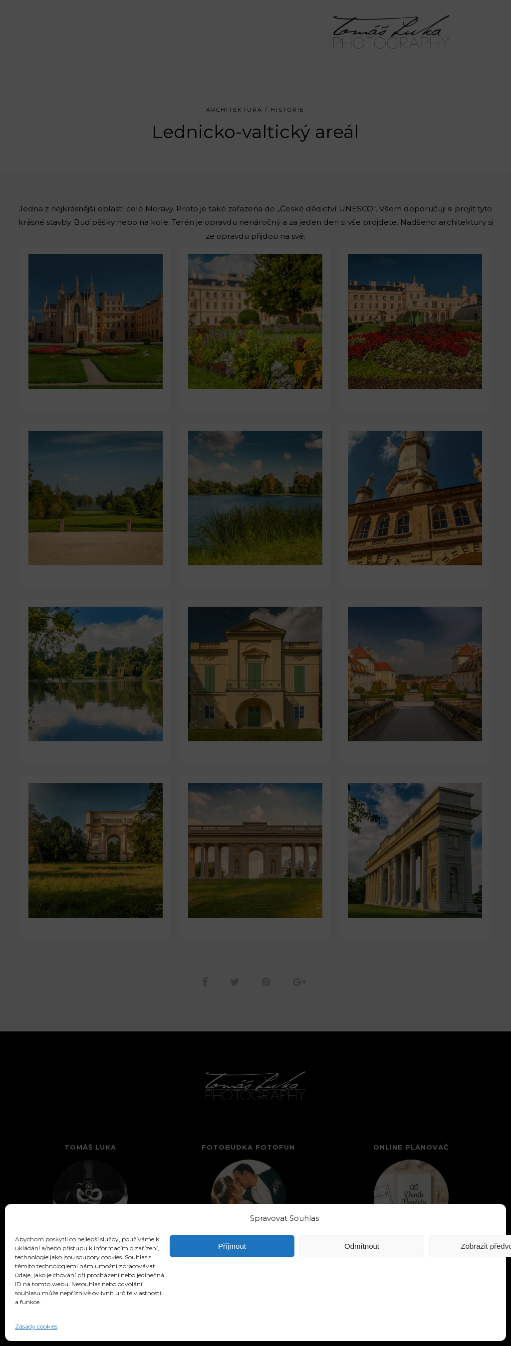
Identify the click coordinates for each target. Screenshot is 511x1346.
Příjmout (232, 1246)
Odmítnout (361, 1246)
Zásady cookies (36, 1326)
